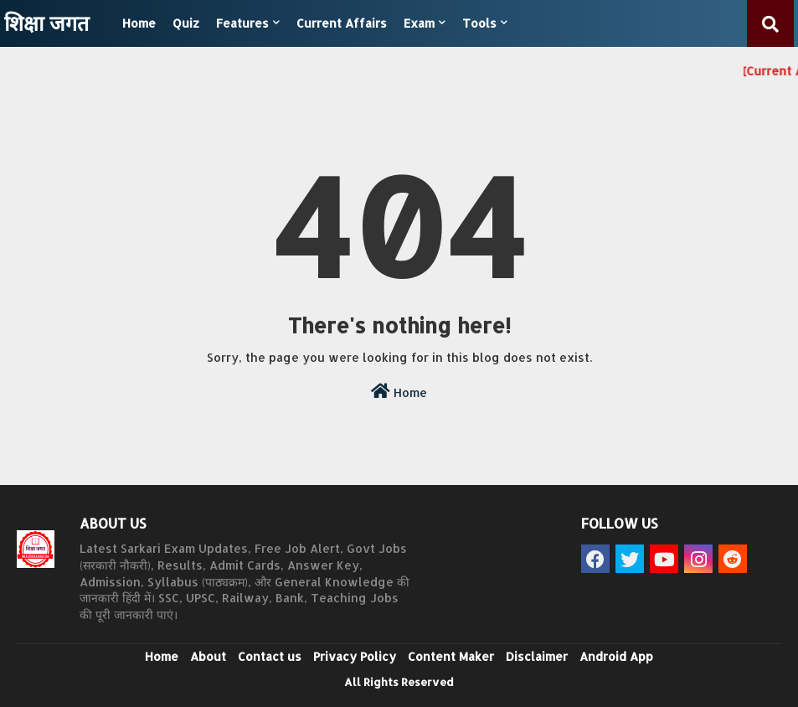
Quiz (185, 23)
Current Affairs (341, 23)
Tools (479, 23)
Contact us (269, 656)
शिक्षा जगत (46, 22)
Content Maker (451, 656)
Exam (419, 23)
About (208, 656)
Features (242, 23)
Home (139, 23)
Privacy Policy (354, 656)
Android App (616, 656)
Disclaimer (537, 656)
